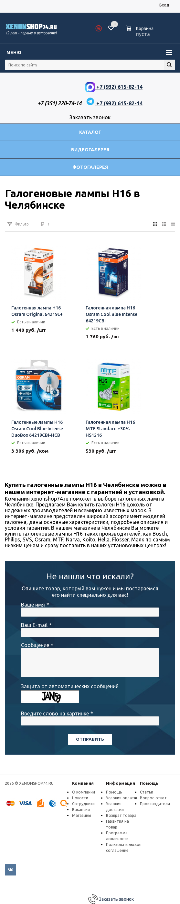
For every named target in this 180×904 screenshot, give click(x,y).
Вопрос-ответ (153, 798)
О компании (83, 792)
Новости (80, 798)
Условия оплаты (121, 798)
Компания (83, 783)
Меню (13, 52)
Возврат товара (121, 815)
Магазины (81, 815)
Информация (120, 783)
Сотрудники (83, 804)
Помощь (149, 783)
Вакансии (81, 809)
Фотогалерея (90, 167)
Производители (155, 804)
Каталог (90, 132)
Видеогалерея (90, 149)
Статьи (146, 792)
